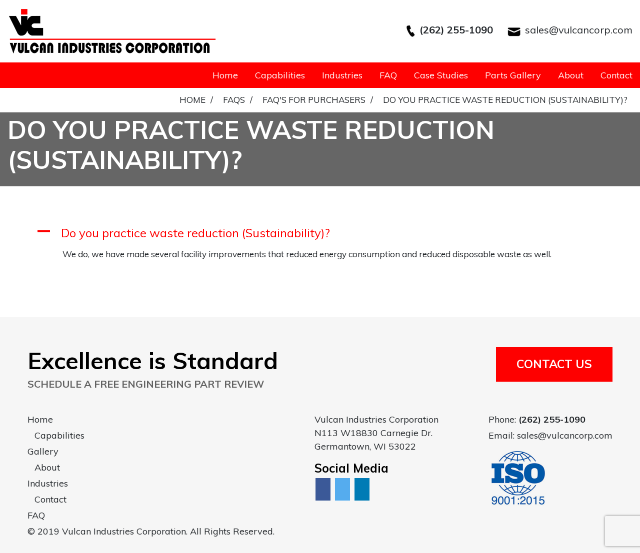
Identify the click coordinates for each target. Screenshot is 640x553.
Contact (616, 75)
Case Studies (441, 75)
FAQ (388, 75)
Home (225, 75)
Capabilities (280, 75)
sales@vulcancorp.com (578, 29)
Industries (342, 75)
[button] (320, 233)
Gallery (43, 451)
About (571, 75)
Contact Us (554, 364)
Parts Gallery (513, 75)
